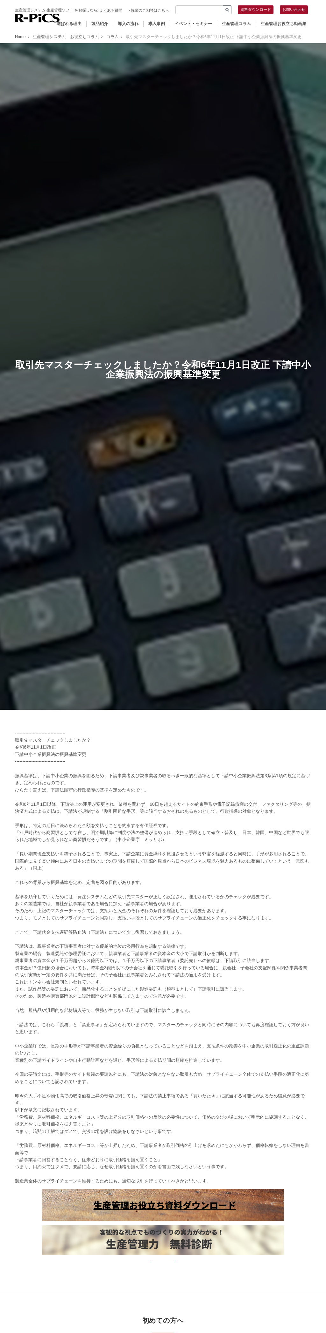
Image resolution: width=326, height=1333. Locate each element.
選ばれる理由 (69, 23)
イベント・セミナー (193, 23)
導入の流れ (128, 23)
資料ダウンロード (255, 9)
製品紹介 (99, 23)
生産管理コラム (236, 23)
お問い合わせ (293, 9)
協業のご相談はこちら (149, 10)
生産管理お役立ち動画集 (283, 23)
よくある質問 (109, 10)
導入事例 (156, 23)
